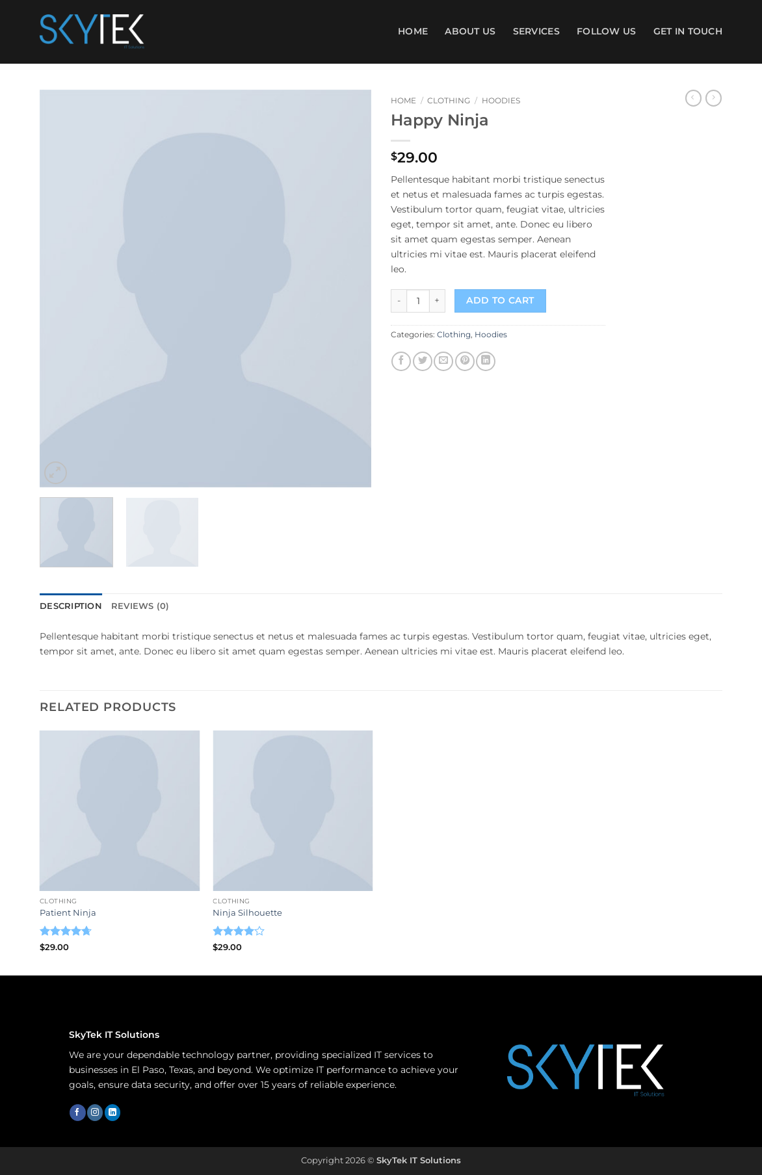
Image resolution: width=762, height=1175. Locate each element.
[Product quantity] (418, 301)
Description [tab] (69, 605)
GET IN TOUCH (687, 31)
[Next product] (693, 98)
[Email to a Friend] (443, 361)
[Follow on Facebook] (77, 1112)
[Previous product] (713, 98)
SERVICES (536, 31)
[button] (55, 472)
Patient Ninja (68, 911)
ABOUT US (470, 31)
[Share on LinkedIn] (485, 361)
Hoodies (501, 100)
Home (413, 31)
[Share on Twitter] (422, 361)
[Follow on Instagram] (95, 1112)
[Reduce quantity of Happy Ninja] (398, 301)
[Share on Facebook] (401, 361)
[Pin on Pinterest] (465, 361)
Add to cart (500, 300)
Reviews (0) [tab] (134, 605)
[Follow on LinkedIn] (112, 1112)
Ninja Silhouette (247, 911)
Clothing (448, 100)
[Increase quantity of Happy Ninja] (437, 301)
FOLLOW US (607, 31)
